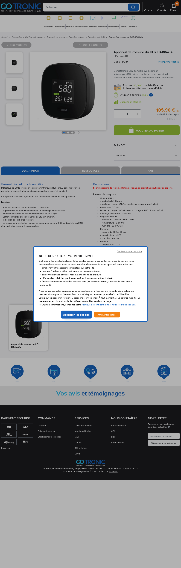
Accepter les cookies (76, 314)
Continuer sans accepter (129, 251)
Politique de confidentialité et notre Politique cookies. (108, 304)
